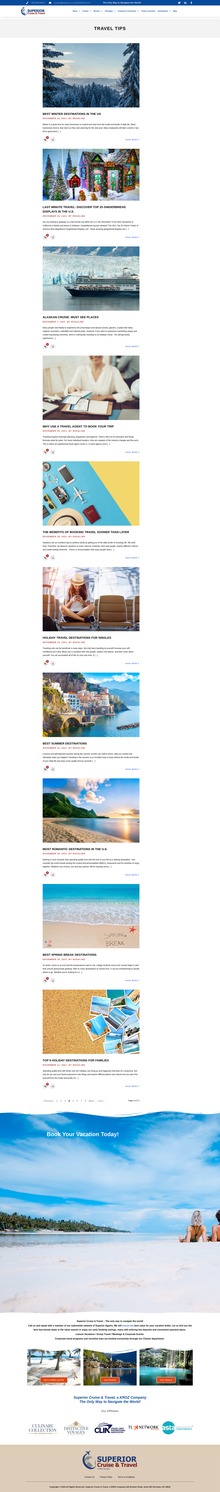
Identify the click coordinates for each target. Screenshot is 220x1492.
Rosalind (79, 118)
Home (76, 11)
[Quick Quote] (82, 1224)
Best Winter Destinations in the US (72, 113)
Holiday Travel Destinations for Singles (77, 637)
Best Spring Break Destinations (69, 954)
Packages (110, 11)
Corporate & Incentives (128, 11)
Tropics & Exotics (148, 11)
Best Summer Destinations (65, 743)
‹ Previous (48, 1101)
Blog (175, 11)
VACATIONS (110, 1380)
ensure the (128, 1325)
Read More (132, 140)
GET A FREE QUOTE (54, 1380)
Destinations (164, 11)
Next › (92, 1101)
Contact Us (89, 1477)
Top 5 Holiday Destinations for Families (76, 1060)
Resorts (98, 11)
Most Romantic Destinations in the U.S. (75, 849)
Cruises (86, 11)
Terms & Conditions (126, 1477)
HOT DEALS (166, 1380)
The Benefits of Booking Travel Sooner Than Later (86, 532)
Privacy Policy (106, 1477)
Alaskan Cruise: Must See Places (71, 317)
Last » (101, 1101)
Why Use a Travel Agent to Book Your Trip (78, 426)
